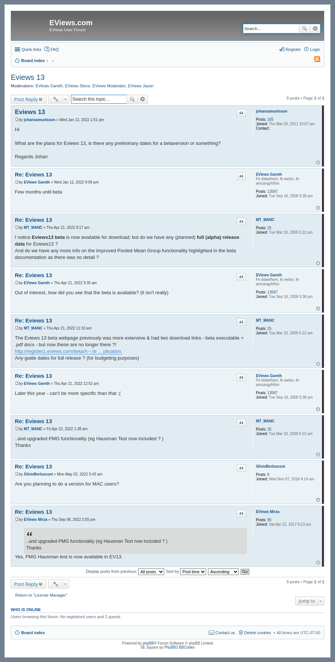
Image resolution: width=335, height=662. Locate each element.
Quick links (31, 49)
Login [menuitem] (315, 49)
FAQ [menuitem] (55, 49)
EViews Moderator (109, 86)
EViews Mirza (267, 512)
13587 (272, 191)
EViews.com (70, 23)
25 (269, 228)
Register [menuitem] (293, 49)
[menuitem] (314, 60)
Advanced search (315, 28)
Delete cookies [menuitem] (257, 632)
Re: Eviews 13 (33, 174)
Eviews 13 (28, 77)
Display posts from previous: (125, 571)
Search (304, 28)
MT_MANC (265, 220)
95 (269, 520)
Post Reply (26, 99)
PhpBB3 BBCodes (179, 647)
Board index (33, 632)
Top (318, 162)
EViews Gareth (49, 86)
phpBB (148, 643)
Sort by (186, 571)
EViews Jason (141, 86)
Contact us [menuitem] (225, 632)
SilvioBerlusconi (270, 466)
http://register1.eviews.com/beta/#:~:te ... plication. (68, 351)
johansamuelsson (271, 111)
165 (270, 119)
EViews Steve (77, 86)
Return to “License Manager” (41, 595)
